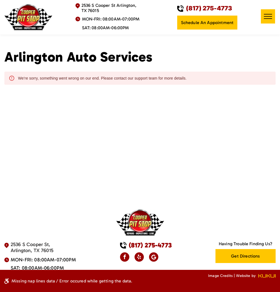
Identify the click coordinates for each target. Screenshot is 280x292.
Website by (246, 275)
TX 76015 (90, 10)
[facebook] (124, 257)
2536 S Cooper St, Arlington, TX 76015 (32, 247)
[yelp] (139, 257)
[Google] (153, 257)
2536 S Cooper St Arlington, (108, 5)
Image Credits (220, 275)
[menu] (268, 16)
